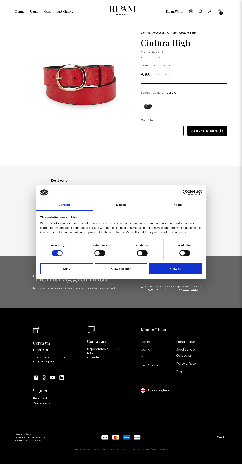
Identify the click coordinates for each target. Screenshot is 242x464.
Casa (47, 11)
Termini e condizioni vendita (30, 437)
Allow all (175, 268)
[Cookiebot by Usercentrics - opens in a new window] (185, 192)
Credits (222, 437)
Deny (66, 268)
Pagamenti (184, 371)
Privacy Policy (190, 289)
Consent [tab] (64, 205)
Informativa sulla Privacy (28, 440)
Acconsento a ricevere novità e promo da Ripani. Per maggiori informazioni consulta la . (173, 288)
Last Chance (64, 11)
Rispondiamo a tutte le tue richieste (103, 353)
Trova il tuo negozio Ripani (49, 359)
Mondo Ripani (186, 342)
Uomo (34, 11)
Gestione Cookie (24, 434)
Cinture (172, 32)
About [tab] (178, 205)
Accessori (158, 32)
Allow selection (121, 268)
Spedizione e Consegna (185, 352)
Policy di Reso (186, 363)
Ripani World (174, 11)
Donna (19, 11)
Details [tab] (121, 205)
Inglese (163, 390)
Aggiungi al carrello (207, 131)
